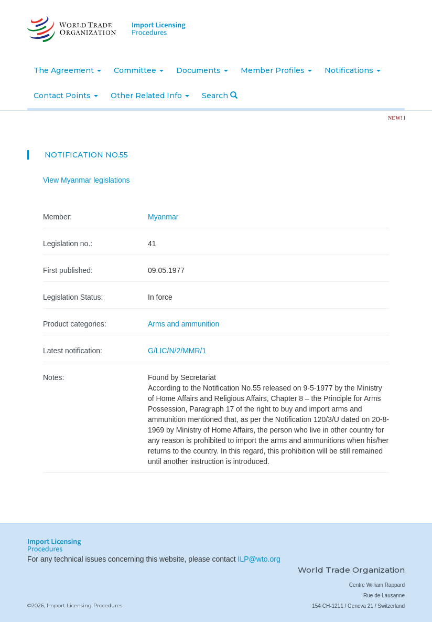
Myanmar (163, 217)
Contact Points (66, 95)
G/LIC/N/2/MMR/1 (177, 350)
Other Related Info (150, 95)
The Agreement (67, 70)
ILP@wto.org (259, 559)
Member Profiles (276, 70)
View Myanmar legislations (86, 180)
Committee (139, 70)
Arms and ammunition (183, 324)
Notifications (353, 70)
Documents (202, 70)
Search (219, 95)
